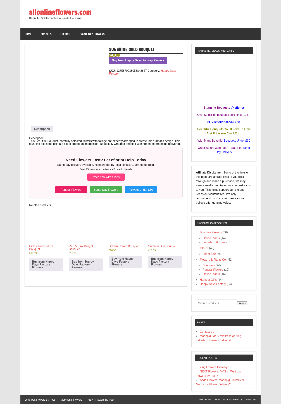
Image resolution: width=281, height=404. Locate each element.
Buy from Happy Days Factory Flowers (138, 60)
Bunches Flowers (211, 232)
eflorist (66, 34)
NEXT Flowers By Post (101, 399)
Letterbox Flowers (214, 242)
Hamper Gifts (208, 279)
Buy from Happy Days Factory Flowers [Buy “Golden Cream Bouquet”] (122, 261)
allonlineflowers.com (60, 12)
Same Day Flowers (92, 34)
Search (242, 303)
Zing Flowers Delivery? (214, 367)
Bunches (46, 34)
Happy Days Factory (213, 284)
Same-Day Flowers (106, 189)
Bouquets (209, 265)
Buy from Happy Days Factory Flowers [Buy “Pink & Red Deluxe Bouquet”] (43, 264)
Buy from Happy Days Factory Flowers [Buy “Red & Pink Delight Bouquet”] (83, 264)
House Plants (211, 238)
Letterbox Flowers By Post (40, 399)
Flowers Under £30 (141, 189)
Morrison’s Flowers (71, 399)
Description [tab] (42, 128)
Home (28, 34)
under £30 (209, 253)
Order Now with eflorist (105, 177)
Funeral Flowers (71, 189)
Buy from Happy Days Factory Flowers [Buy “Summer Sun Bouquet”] (162, 261)
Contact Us (207, 331)
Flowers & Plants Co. (213, 259)
